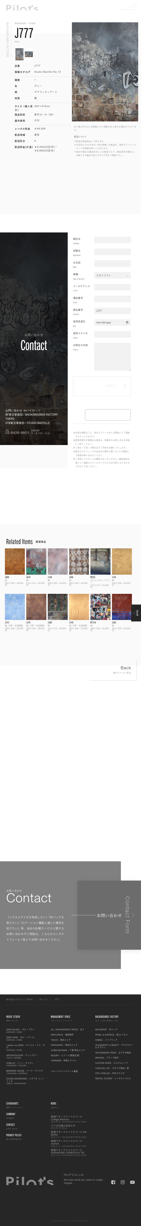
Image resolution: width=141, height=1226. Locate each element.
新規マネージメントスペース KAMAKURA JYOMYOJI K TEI (70, 1152)
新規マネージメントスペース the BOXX (70, 1134)
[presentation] (107, 415)
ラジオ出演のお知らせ (70, 1126)
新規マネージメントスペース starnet (70, 1143)
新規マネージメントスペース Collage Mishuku (70, 1119)
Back (113, 670)
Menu (131, 7)
